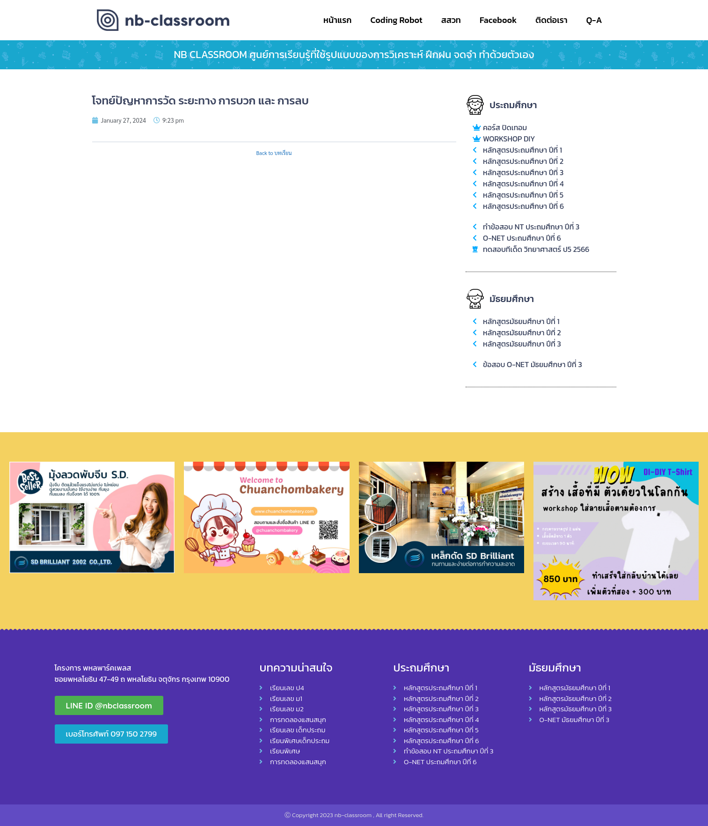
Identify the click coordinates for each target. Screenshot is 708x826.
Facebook (498, 20)
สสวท (451, 20)
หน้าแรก (337, 20)
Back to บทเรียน (274, 152)
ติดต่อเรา (551, 20)
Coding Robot (396, 20)
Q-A (594, 20)
